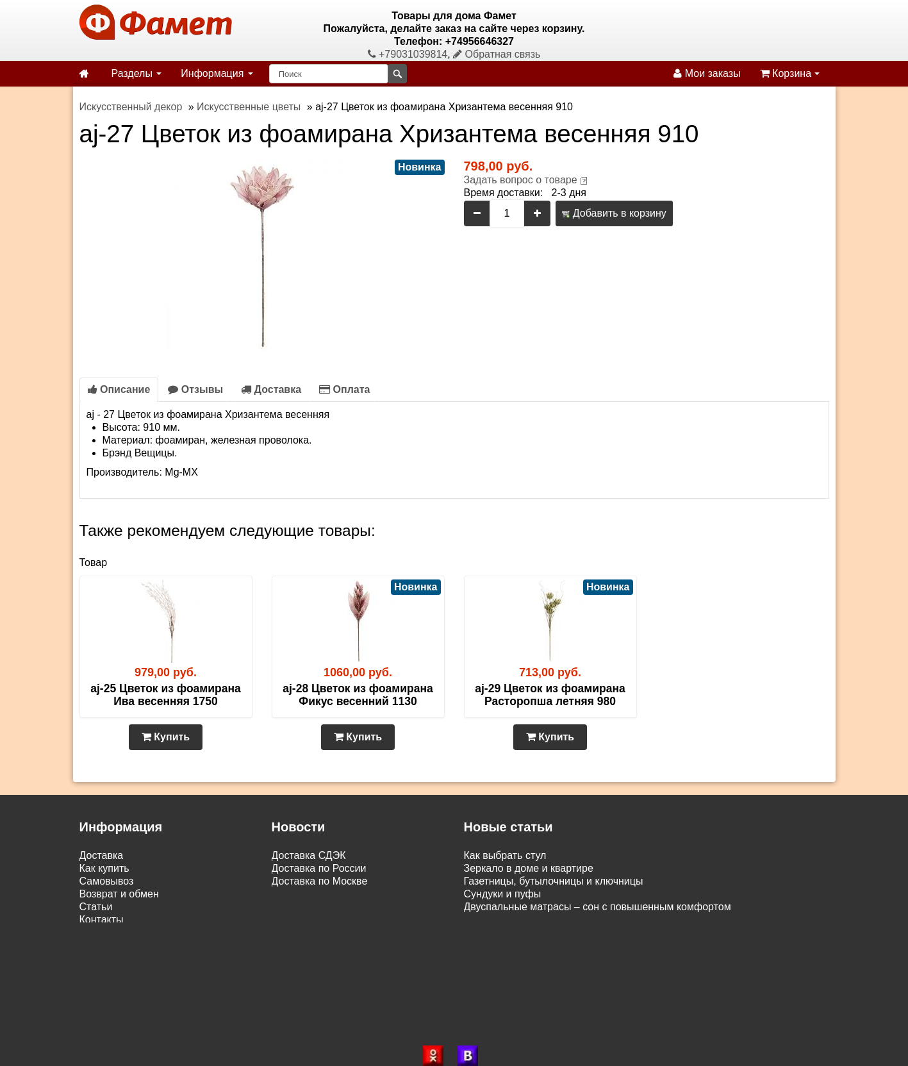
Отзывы (195, 389)
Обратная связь (496, 54)
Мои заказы (706, 73)
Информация (216, 73)
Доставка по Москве (320, 881)
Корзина (790, 73)
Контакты (101, 919)
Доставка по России (319, 868)
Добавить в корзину (614, 213)
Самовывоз (106, 881)
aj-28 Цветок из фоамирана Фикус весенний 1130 (358, 695)
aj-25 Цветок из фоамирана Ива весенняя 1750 (165, 695)
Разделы (136, 73)
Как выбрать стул (505, 855)
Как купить (104, 868)
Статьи (96, 906)
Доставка (271, 389)
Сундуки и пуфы (502, 893)
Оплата (344, 389)
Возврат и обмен (119, 893)
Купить (166, 736)
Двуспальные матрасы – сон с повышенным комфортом (597, 906)
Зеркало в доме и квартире (528, 868)
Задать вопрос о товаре (520, 179)
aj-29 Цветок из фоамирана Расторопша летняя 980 (550, 695)
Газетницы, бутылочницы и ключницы (553, 881)
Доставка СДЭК (309, 855)
